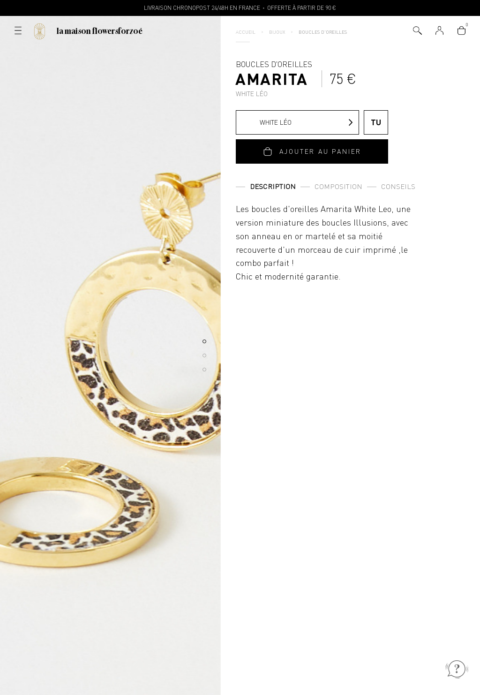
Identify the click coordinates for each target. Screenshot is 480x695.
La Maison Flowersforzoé (99, 31)
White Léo (266, 122)
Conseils (398, 186)
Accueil (245, 32)
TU (376, 122)
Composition (338, 186)
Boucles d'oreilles (323, 32)
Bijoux (277, 32)
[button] (204, 341)
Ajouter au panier (320, 151)
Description (273, 186)
